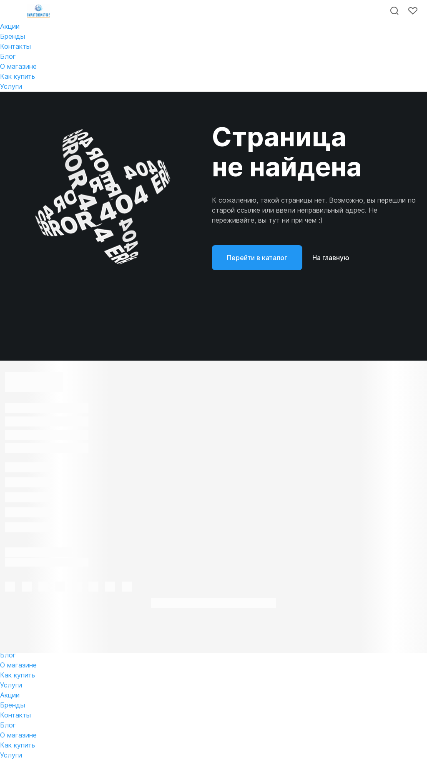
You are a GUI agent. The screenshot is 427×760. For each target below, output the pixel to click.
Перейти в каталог (257, 257)
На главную (330, 257)
